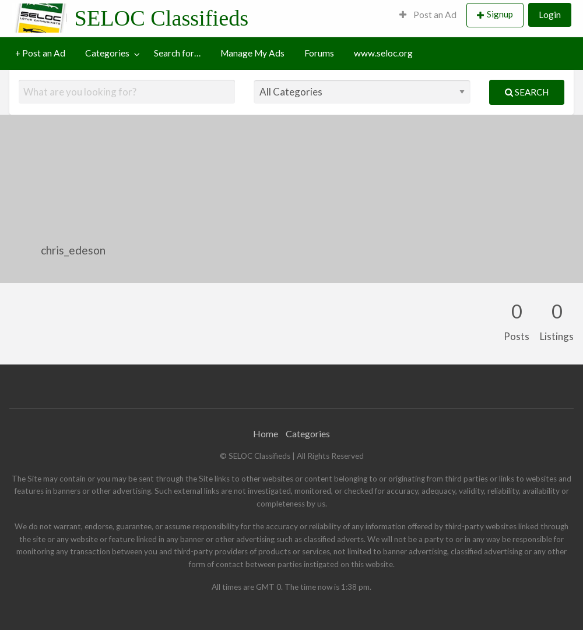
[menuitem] (427, 15)
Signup (500, 14)
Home (265, 433)
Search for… (177, 53)
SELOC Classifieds (162, 18)
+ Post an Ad (40, 53)
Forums (319, 53)
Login (550, 14)
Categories (107, 53)
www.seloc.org (383, 53)
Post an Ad (427, 14)
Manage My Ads (252, 53)
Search (527, 92)
